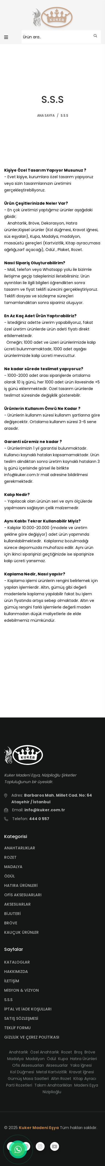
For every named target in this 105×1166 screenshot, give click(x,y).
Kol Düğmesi (22, 1072)
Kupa (63, 1058)
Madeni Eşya (86, 1085)
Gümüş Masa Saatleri (28, 1078)
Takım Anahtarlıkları (53, 1085)
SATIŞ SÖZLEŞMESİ (21, 1018)
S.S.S (8, 999)
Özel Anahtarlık (44, 1052)
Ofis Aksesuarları (28, 1065)
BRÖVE (10, 923)
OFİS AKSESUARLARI (23, 895)
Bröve (89, 1052)
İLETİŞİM (11, 981)
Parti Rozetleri (19, 1085)
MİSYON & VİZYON (21, 990)
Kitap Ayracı (84, 1078)
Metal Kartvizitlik (51, 1072)
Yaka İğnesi (81, 1065)
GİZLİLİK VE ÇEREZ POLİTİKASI (31, 1037)
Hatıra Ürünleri (83, 1058)
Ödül (51, 1058)
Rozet (66, 1052)
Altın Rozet (61, 1078)
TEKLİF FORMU (17, 1028)
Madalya (15, 1058)
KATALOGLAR (17, 962)
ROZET (10, 857)
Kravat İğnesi (81, 1072)
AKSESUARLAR (17, 904)
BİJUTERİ (12, 913)
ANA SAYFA (46, 115)
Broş (78, 1052)
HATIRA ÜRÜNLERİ (21, 885)
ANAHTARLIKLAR (19, 848)
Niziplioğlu (52, 1092)
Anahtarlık (18, 1052)
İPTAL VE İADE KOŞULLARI (28, 1009)
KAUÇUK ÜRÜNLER (21, 932)
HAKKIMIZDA (16, 971)
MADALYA (13, 866)
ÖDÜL (9, 876)
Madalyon (35, 1058)
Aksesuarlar (57, 1065)
